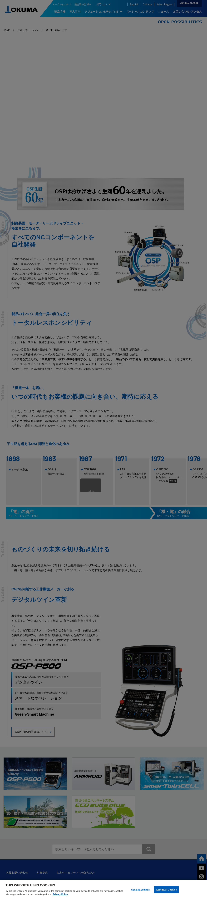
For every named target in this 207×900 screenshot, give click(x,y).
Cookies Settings (140, 889)
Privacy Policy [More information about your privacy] (60, 894)
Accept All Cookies (166, 889)
